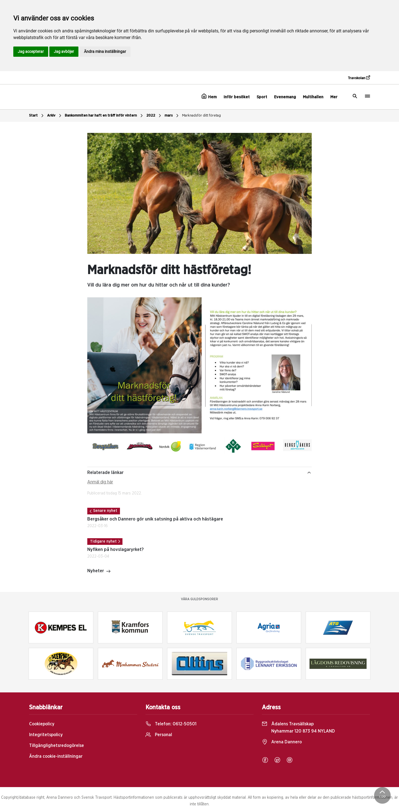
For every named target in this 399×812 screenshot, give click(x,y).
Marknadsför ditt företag (201, 115)
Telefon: (170, 724)
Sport (262, 97)
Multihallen (313, 97)
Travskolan (359, 78)
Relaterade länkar (199, 472)
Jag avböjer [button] (64, 51)
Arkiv (55, 115)
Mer (333, 97)
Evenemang (285, 97)
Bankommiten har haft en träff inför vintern (104, 115)
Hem (209, 96)
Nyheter (99, 571)
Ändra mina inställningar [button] (105, 51)
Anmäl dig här (100, 482)
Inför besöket (237, 97)
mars (172, 115)
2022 (154, 115)
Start (37, 115)
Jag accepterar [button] (31, 51)
